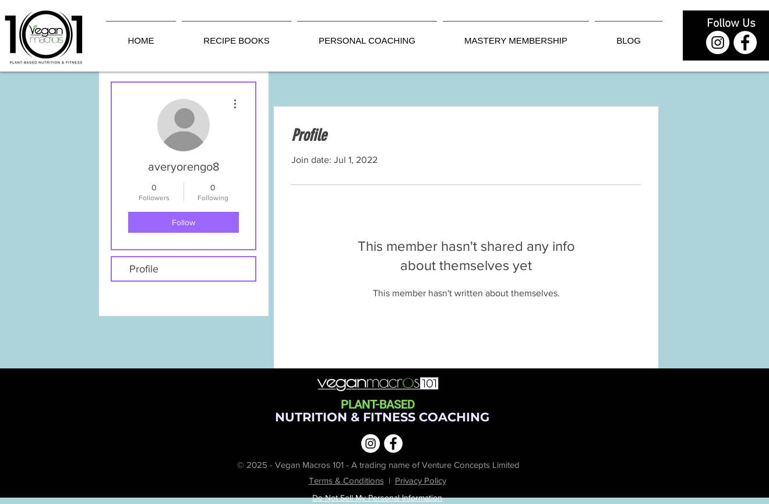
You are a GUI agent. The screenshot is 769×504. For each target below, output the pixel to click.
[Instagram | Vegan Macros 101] (717, 42)
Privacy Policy (420, 480)
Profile (143, 269)
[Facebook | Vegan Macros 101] (745, 42)
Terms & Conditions (346, 480)
